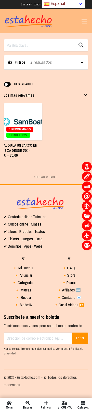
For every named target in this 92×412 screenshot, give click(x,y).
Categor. (83, 405)
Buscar (27, 405)
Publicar (46, 405)
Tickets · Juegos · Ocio (24, 239)
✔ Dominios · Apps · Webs (23, 246)
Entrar (80, 338)
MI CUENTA (64, 405)
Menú (9, 405)
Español (54, 4)
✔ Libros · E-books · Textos (24, 231)
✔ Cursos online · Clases (22, 224)
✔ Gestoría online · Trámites (25, 216)
